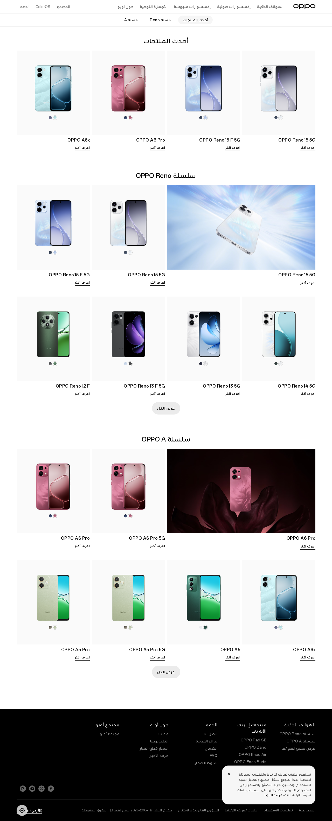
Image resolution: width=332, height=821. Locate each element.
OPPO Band (256, 747)
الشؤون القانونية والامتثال (198, 810)
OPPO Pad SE (254, 740)
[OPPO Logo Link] (304, 7)
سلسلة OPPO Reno (298, 734)
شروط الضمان (205, 763)
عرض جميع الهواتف (298, 748)
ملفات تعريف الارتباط (241, 810)
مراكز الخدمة (206, 741)
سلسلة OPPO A (301, 741)
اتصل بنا (210, 734)
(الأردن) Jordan (29, 810)
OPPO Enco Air (253, 754)
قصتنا (163, 734)
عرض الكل (166, 408)
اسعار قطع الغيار (154, 748)
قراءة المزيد (273, 795)
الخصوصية (307, 810)
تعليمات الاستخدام (278, 810)
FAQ (214, 755)
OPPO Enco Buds (250, 762)
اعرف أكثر (308, 147)
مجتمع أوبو (109, 734)
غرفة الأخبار (159, 755)
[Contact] (22, 810)
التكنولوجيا (159, 741)
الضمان (211, 748)
